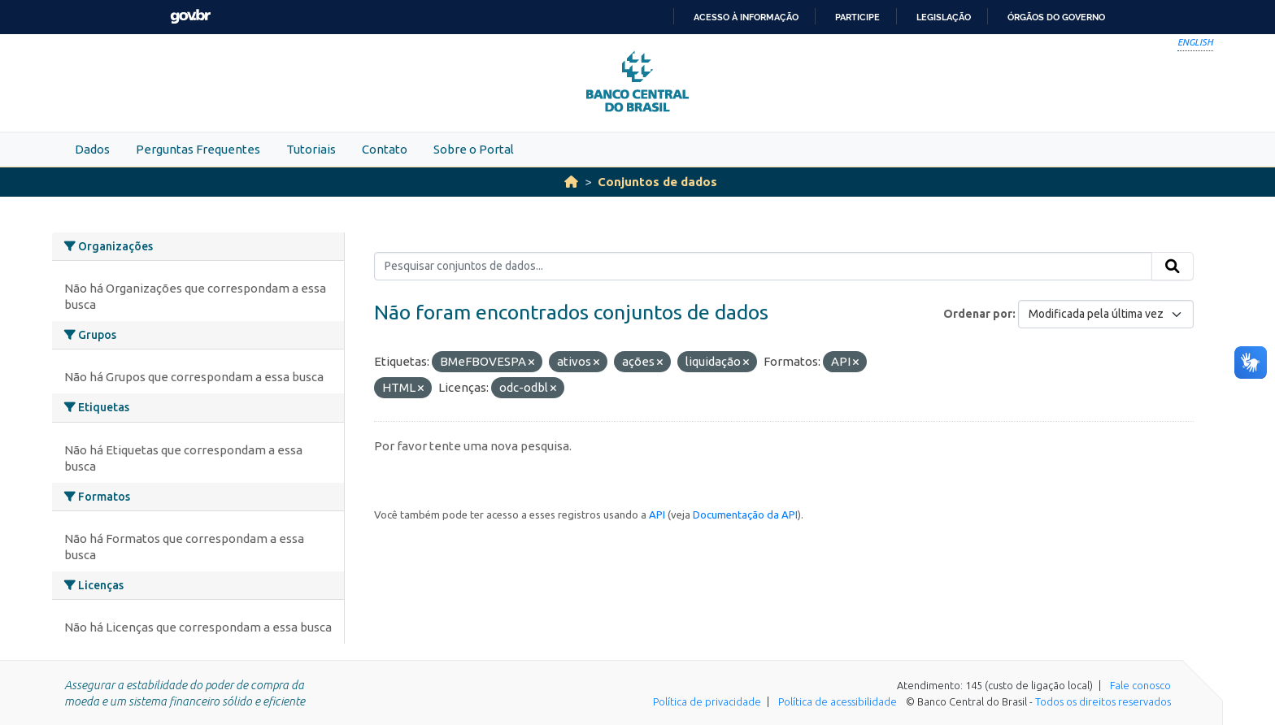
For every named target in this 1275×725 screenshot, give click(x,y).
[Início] (571, 182)
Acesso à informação (746, 17)
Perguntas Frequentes (198, 149)
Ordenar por (977, 313)
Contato (384, 149)
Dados (92, 149)
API (657, 514)
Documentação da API (745, 514)
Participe (857, 17)
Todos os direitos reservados (1103, 701)
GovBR (190, 16)
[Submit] (1172, 266)
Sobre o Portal (473, 149)
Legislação (943, 17)
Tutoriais (311, 149)
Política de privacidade (707, 701)
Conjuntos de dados (657, 182)
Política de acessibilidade (837, 701)
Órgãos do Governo (1056, 17)
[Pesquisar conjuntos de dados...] (763, 266)
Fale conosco (1140, 685)
